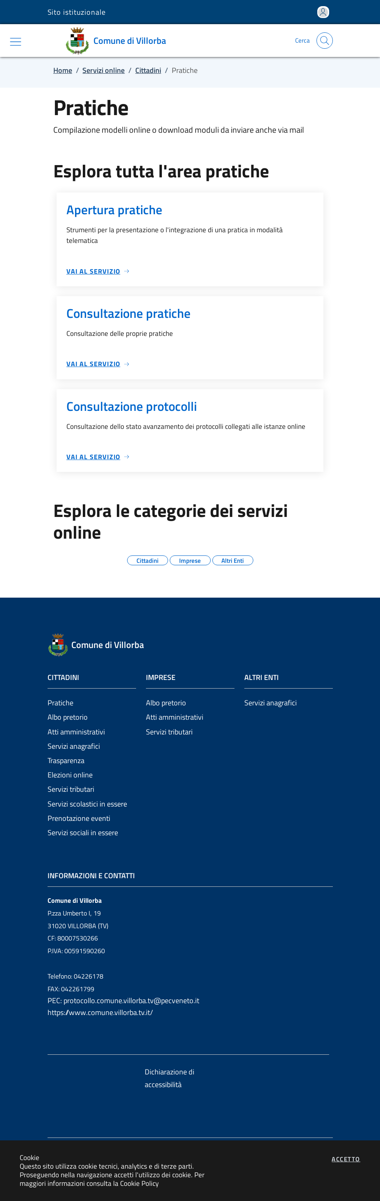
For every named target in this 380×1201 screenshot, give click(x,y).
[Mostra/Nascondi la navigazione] (15, 41)
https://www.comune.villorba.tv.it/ (100, 1012)
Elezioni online (70, 774)
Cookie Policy (139, 1183)
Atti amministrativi (76, 731)
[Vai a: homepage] (118, 40)
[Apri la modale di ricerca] (324, 40)
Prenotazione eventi (79, 818)
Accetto (346, 1159)
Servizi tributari (71, 789)
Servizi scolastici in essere (87, 803)
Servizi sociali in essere (83, 832)
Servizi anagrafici (74, 746)
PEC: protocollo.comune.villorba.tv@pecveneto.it (123, 1000)
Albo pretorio (68, 717)
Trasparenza (66, 760)
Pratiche (60, 702)
